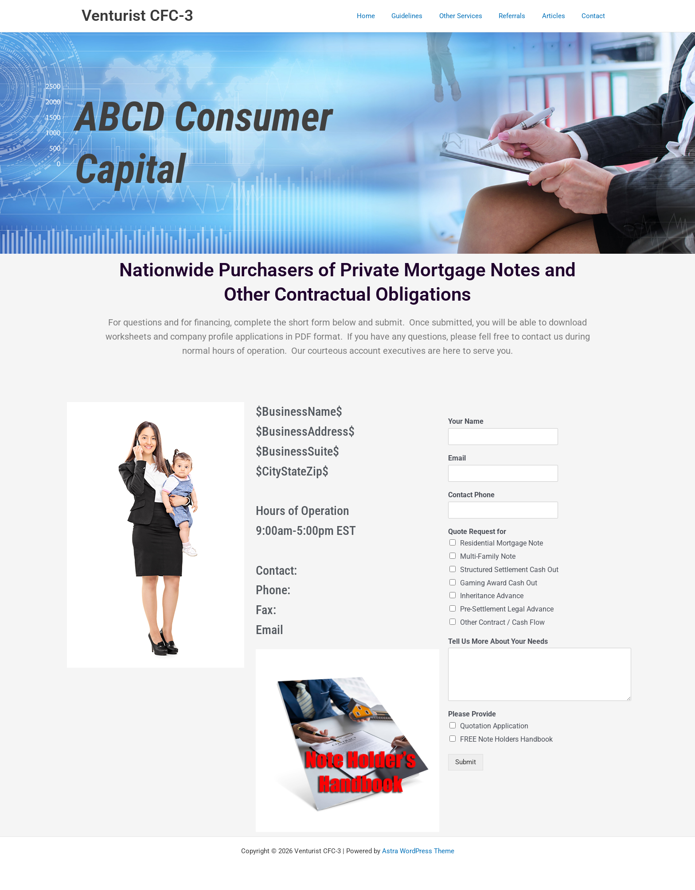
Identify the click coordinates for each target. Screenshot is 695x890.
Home (384, 16)
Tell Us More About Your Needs (498, 641)
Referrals (520, 16)
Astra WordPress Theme (418, 851)
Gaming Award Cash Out (498, 583)
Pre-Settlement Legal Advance (507, 609)
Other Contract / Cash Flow (502, 622)
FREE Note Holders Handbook (506, 739)
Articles (558, 16)
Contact (595, 16)
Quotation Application (494, 726)
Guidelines (421, 16)
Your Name (466, 421)
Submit (465, 762)
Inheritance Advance (491, 596)
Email (457, 458)
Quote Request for (477, 531)
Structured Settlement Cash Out (509, 569)
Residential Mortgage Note (501, 543)
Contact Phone (471, 495)
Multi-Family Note (487, 556)
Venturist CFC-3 (137, 16)
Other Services (472, 16)
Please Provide (472, 714)
